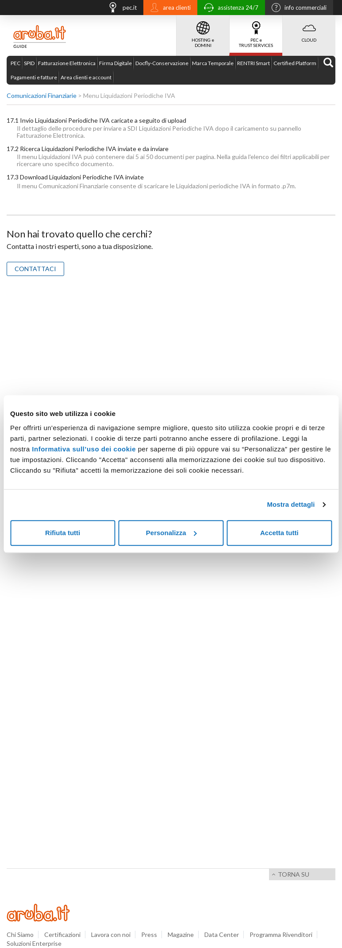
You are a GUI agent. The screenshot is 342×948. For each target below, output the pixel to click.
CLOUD (309, 29)
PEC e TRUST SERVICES (256, 31)
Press (149, 934)
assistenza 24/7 (229, 9)
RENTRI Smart (253, 63)
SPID (29, 63)
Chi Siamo (20, 934)
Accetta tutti (279, 532)
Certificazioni (62, 934)
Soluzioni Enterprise (34, 943)
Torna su (293, 874)
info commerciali (297, 8)
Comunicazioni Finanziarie (42, 95)
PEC (15, 63)
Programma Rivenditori (281, 934)
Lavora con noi (111, 934)
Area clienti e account (86, 77)
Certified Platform (294, 63)
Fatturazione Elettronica (67, 63)
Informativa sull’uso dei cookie (84, 449)
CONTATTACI (35, 268)
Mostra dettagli (291, 504)
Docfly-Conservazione (161, 63)
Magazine (181, 934)
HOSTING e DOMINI (203, 31)
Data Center (221, 934)
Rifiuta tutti (62, 532)
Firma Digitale (115, 63)
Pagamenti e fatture (34, 77)
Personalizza (171, 532)
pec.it (120, 8)
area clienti (168, 8)
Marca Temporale (213, 63)
